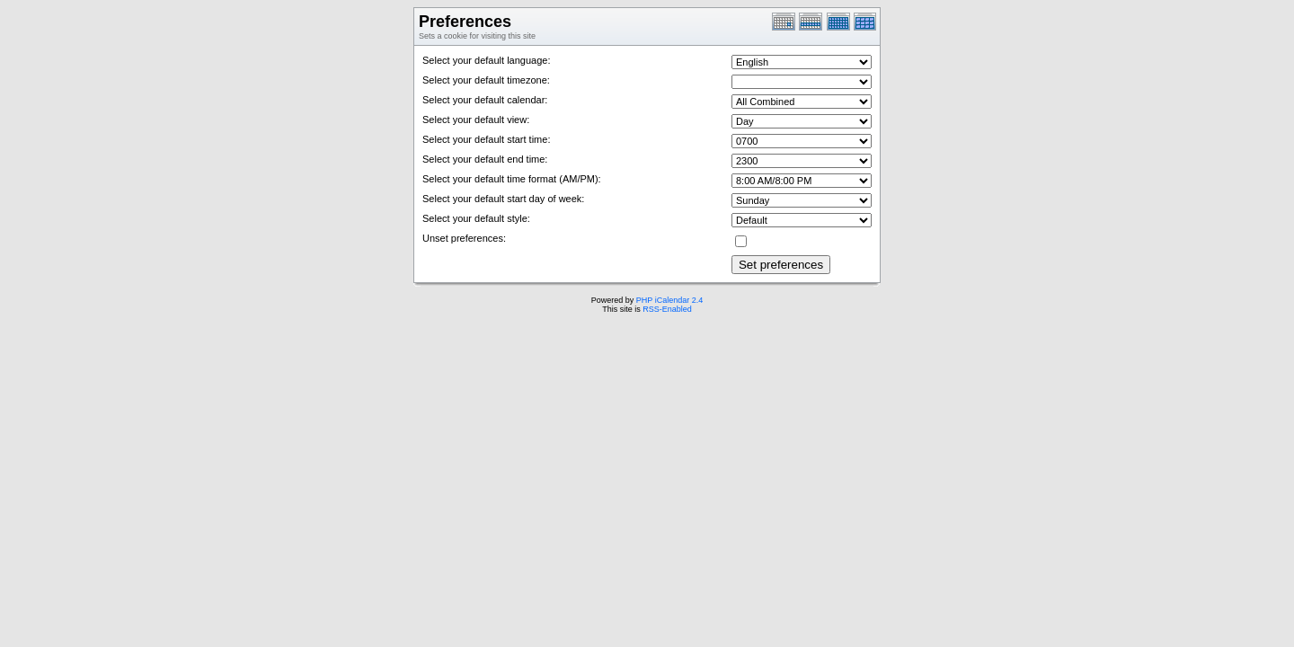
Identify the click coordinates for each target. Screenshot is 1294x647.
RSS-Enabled (667, 309)
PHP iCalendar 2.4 (669, 300)
